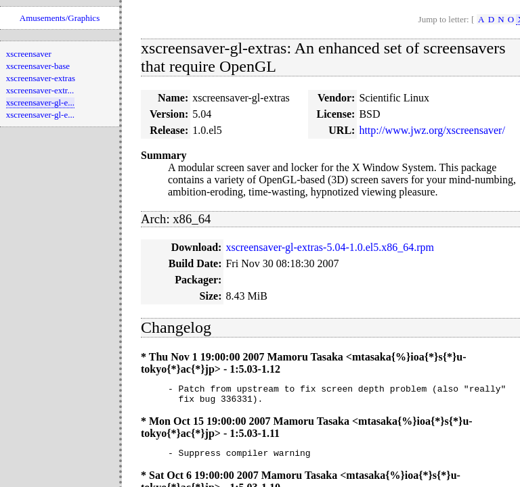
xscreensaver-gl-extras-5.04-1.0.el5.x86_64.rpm (329, 247)
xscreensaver (28, 54)
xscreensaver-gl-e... (40, 102)
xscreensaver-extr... (40, 90)
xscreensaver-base (38, 66)
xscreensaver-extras (40, 78)
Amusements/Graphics (60, 18)
